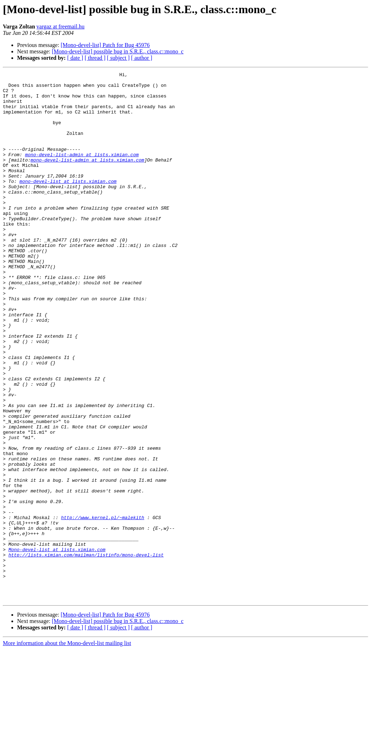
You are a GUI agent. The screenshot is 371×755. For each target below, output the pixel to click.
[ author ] (141, 58)
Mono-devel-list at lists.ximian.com (57, 645)
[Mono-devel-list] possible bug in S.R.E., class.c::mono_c (118, 51)
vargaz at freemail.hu (61, 26)
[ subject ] (118, 58)
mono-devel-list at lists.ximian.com (68, 203)
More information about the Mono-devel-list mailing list (67, 749)
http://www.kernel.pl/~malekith (102, 607)
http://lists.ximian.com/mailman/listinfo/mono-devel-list (86, 652)
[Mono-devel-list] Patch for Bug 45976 (105, 45)
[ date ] (75, 58)
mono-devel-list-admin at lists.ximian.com (82, 171)
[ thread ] (95, 58)
